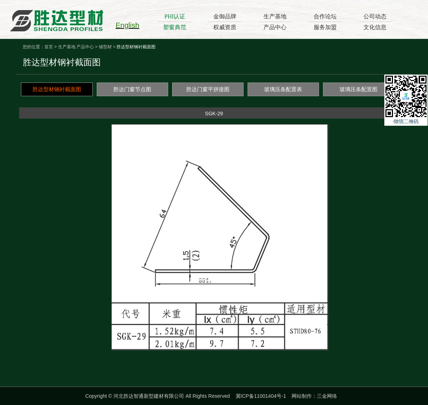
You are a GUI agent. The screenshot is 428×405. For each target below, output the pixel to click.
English (127, 25)
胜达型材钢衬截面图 (56, 89)
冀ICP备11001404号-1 (261, 396)
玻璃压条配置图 (358, 89)
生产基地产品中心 (275, 21)
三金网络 (327, 396)
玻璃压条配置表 (283, 89)
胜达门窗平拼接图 (208, 89)
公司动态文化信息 (374, 21)
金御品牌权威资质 (224, 21)
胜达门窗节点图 (132, 89)
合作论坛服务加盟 (325, 21)
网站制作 (302, 396)
